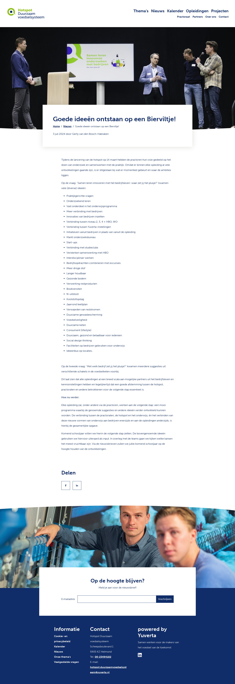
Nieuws (157, 11)
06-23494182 (103, 656)
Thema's (140, 11)
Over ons (210, 16)
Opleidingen (197, 11)
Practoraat (183, 16)
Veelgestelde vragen (66, 662)
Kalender (175, 11)
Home (56, 126)
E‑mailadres (68, 599)
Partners (198, 16)
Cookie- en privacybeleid (62, 639)
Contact (224, 16)
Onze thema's (62, 656)
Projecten (220, 11)
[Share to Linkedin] (77, 485)
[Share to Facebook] (65, 485)
